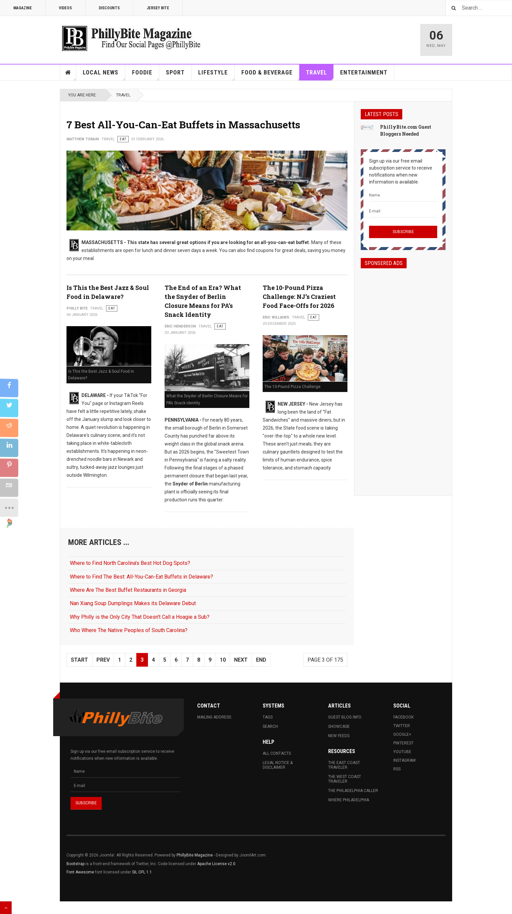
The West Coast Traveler (344, 779)
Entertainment (363, 72)
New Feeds (338, 735)
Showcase (339, 726)
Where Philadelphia (348, 800)
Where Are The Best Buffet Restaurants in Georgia (128, 590)
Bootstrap (75, 863)
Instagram (404, 760)
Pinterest (403, 743)
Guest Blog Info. (345, 717)
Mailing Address (214, 717)
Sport (175, 72)
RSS (397, 769)
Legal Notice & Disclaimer (278, 765)
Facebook (403, 717)
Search (270, 726)
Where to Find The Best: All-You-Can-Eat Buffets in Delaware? (141, 577)
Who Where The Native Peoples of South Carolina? (129, 630)
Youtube (402, 751)
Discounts (109, 8)
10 (223, 660)
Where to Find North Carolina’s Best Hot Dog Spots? (130, 563)
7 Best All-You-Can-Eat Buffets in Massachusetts (183, 124)
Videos (65, 8)
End (261, 660)
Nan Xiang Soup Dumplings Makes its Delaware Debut (133, 603)
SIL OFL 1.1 (142, 872)
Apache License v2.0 (216, 863)
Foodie (145, 74)
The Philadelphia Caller (353, 790)
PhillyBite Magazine (195, 855)
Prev (103, 660)
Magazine (22, 8)
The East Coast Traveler (344, 765)
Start (79, 660)
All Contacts (277, 753)
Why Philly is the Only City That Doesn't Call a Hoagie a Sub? (139, 617)
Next (241, 660)
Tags (268, 717)
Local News (104, 74)
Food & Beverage (270, 74)
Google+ (402, 734)
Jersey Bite (158, 8)
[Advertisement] (403, 376)
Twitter (401, 725)
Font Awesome (80, 872)
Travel (320, 74)
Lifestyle (216, 74)
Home (68, 72)
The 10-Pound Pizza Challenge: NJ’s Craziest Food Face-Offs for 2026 (299, 297)
